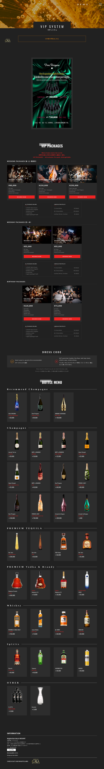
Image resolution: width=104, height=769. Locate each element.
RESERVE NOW (21, 197)
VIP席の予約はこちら (52, 39)
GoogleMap (11, 750)
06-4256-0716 (13, 747)
